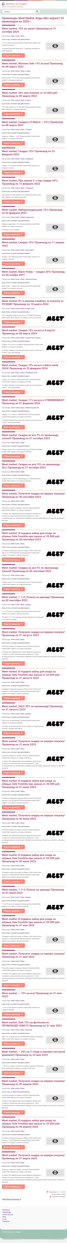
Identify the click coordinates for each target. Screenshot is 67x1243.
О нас (4, 1219)
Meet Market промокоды (12, 1199)
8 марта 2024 (30, 308)
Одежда (28, 605)
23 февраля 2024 (31, 373)
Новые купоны (8, 1214)
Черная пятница (31, 279)
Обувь (22, 36)
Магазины (6, 1210)
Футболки (28, 1030)
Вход (4, 1217)
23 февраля (29, 159)
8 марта (28, 71)
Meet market (15, 36)
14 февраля (29, 188)
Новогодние (29, 250)
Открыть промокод (13, 55)
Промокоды (7, 1212)
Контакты (6, 1221)
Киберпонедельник (27, 217)
